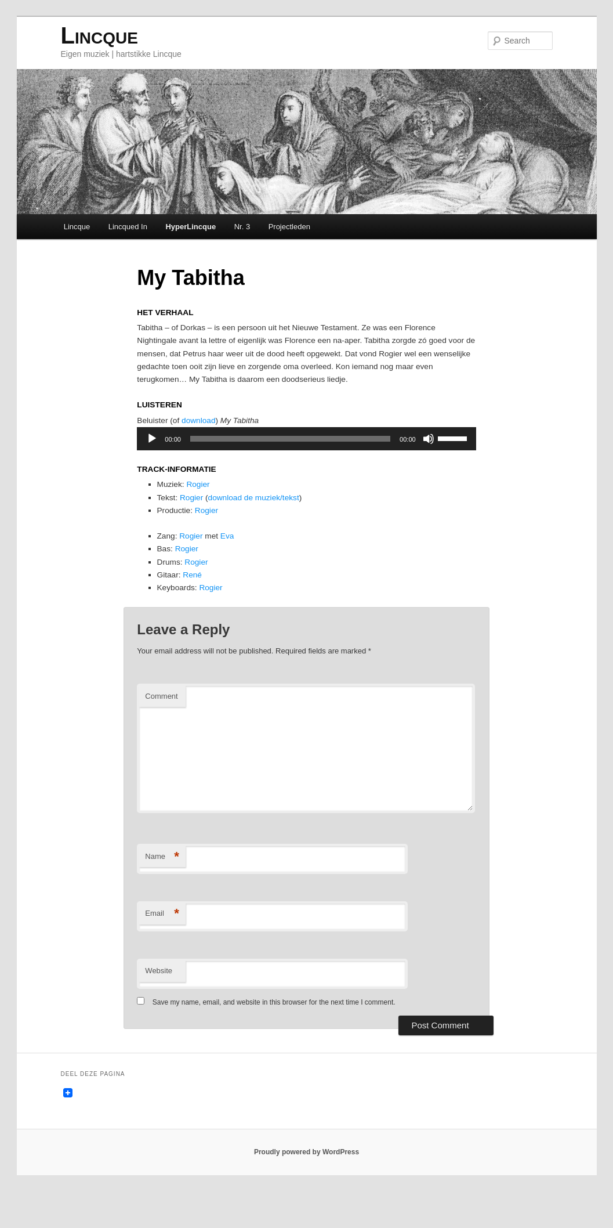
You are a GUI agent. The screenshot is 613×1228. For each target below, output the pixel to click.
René (198, 603)
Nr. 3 (243, 228)
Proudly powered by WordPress (306, 1187)
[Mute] (428, 454)
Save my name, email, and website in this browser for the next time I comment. (274, 1035)
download (204, 435)
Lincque (100, 37)
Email (163, 946)
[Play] (152, 454)
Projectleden (290, 228)
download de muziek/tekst (265, 518)
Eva (236, 560)
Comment (162, 728)
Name (163, 889)
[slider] (290, 454)
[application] (306, 454)
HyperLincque (191, 228)
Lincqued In (128, 228)
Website (159, 1003)
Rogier (204, 504)
